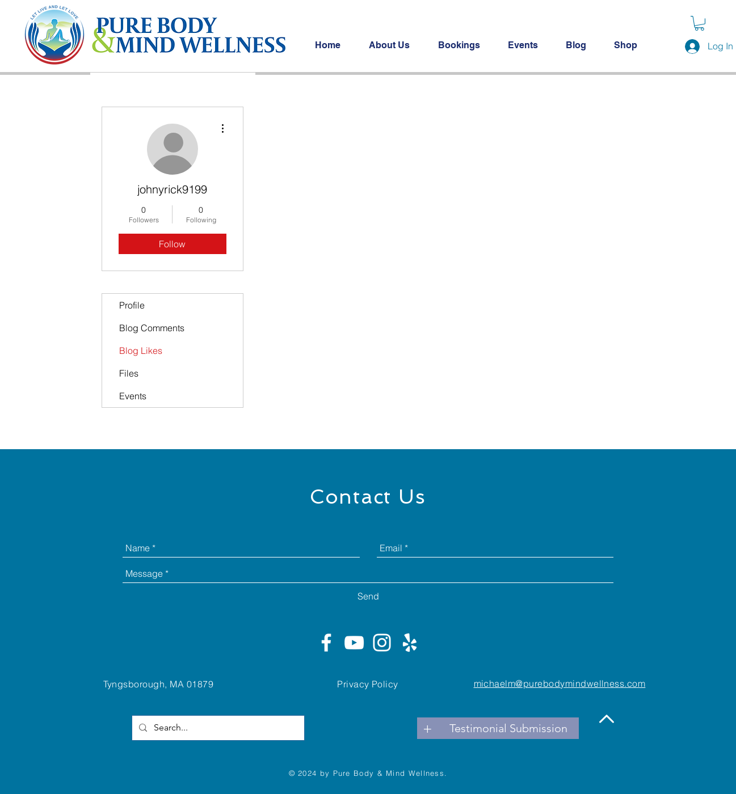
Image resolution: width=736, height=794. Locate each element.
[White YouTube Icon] (354, 642)
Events (132, 396)
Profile (132, 305)
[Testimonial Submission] (508, 728)
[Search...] (217, 728)
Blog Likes (140, 350)
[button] (699, 23)
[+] (428, 728)
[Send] (368, 596)
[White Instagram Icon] (382, 642)
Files (128, 373)
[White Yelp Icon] (410, 642)
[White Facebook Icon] (326, 642)
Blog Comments (151, 327)
